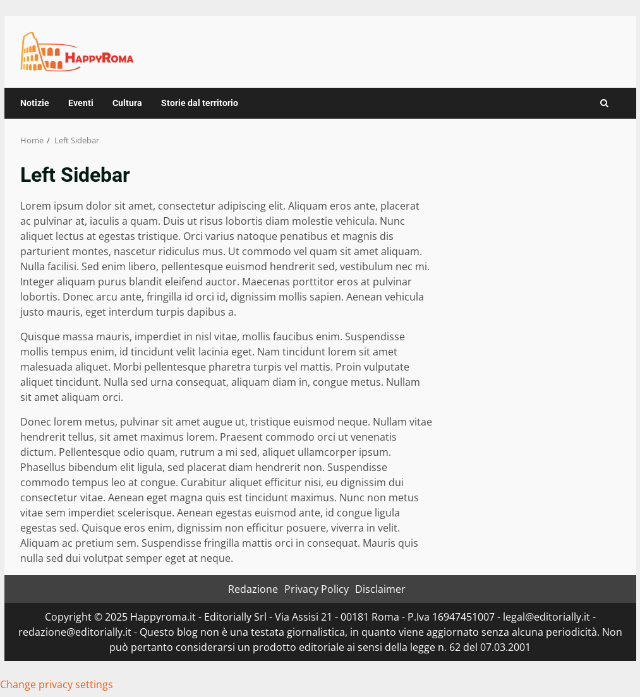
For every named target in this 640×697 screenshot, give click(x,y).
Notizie (34, 103)
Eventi (81, 103)
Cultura (127, 103)
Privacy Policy (316, 589)
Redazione (253, 589)
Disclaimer (380, 589)
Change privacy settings (56, 684)
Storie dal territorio (199, 103)
